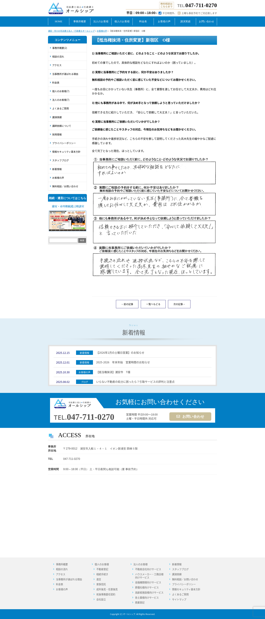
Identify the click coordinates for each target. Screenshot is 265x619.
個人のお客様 (102, 564)
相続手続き (102, 574)
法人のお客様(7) (60, 99)
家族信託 (101, 584)
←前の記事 (127, 304)
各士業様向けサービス (147, 597)
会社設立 (101, 599)
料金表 (55, 82)
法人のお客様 (140, 564)
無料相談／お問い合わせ (65, 186)
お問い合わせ (190, 417)
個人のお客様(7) (60, 91)
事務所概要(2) (59, 48)
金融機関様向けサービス (148, 582)
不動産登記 (102, 569)
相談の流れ (58, 56)
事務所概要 (62, 564)
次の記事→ (179, 304)
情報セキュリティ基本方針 (66, 151)
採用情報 (57, 134)
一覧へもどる (153, 304)
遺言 (98, 579)
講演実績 (57, 117)
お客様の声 (58, 177)
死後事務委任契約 (105, 594)
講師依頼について (61, 125)
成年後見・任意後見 (107, 589)
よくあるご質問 (60, 108)
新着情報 (57, 169)
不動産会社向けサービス (148, 569)
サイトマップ (179, 599)
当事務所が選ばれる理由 (65, 74)
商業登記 (139, 602)
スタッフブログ (60, 160)
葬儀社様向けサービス (147, 587)
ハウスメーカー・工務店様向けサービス (149, 576)
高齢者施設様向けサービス (149, 592)
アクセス (57, 65)
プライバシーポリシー (64, 143)
